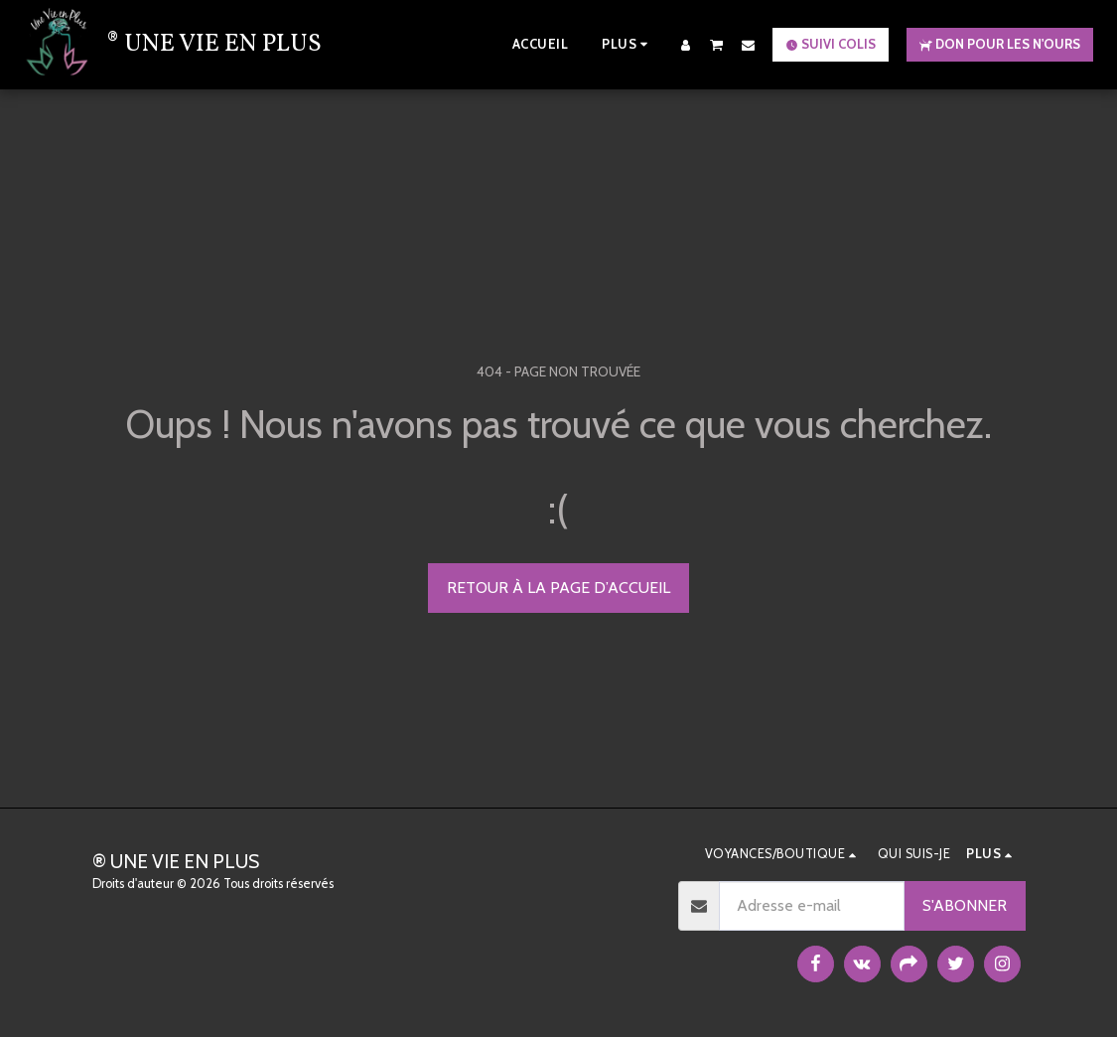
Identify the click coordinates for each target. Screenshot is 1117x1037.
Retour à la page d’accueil (558, 587)
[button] (717, 44)
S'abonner (964, 905)
